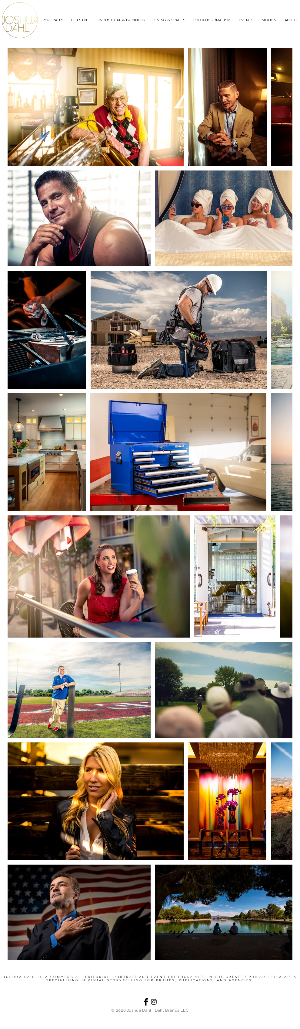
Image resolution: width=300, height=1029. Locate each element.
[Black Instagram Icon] (154, 1002)
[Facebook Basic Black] (146, 1002)
